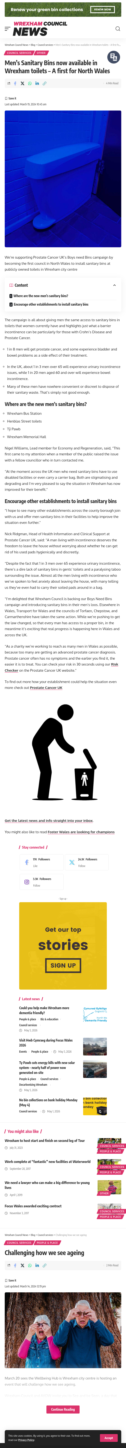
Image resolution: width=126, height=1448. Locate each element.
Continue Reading (63, 1409)
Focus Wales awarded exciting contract (33, 1206)
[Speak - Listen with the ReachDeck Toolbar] (113, 57)
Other (41, 52)
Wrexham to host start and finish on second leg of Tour (45, 1140)
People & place (27, 1019)
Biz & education (49, 1019)
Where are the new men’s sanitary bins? (41, 296)
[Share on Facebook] (15, 83)
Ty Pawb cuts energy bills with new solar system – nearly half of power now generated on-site (47, 1068)
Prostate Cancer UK (46, 687)
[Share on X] (22, 83)
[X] (86, 862)
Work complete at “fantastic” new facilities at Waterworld (47, 1161)
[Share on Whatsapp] (30, 83)
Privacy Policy (26, 1439)
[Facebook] (40, 862)
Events (23, 1051)
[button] (109, 1438)
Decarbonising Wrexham (33, 1084)
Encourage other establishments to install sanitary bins (51, 304)
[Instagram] (40, 882)
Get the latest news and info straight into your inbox (49, 820)
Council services (19, 52)
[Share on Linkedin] (37, 83)
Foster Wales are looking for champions (81, 832)
